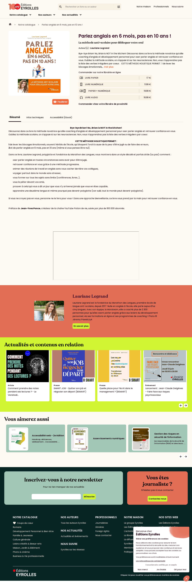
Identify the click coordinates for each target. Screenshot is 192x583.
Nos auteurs (44, 14)
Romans (17, 527)
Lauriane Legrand (99, 48)
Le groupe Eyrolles (133, 523)
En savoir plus (81, 326)
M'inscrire (89, 496)
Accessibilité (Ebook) (61, 117)
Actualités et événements (74, 536)
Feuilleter (60, 102)
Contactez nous (157, 498)
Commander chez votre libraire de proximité (103, 104)
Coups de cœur (23, 523)
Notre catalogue (19, 14)
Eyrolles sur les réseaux (73, 550)
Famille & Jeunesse (23, 536)
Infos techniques (35, 117)
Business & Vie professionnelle (28, 558)
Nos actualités (70, 14)
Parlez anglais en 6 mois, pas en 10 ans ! (62, 24)
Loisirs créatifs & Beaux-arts (27, 545)
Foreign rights (102, 531)
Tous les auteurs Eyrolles (74, 523)
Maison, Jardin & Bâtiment (26, 549)
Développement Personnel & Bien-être (33, 531)
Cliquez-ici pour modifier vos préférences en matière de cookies (150, 577)
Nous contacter (103, 536)
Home (10, 25)
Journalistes (101, 523)
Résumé (15, 117)
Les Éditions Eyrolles (169, 523)
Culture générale (22, 540)
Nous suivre (177, 6)
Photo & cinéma (21, 553)
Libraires (99, 527)
